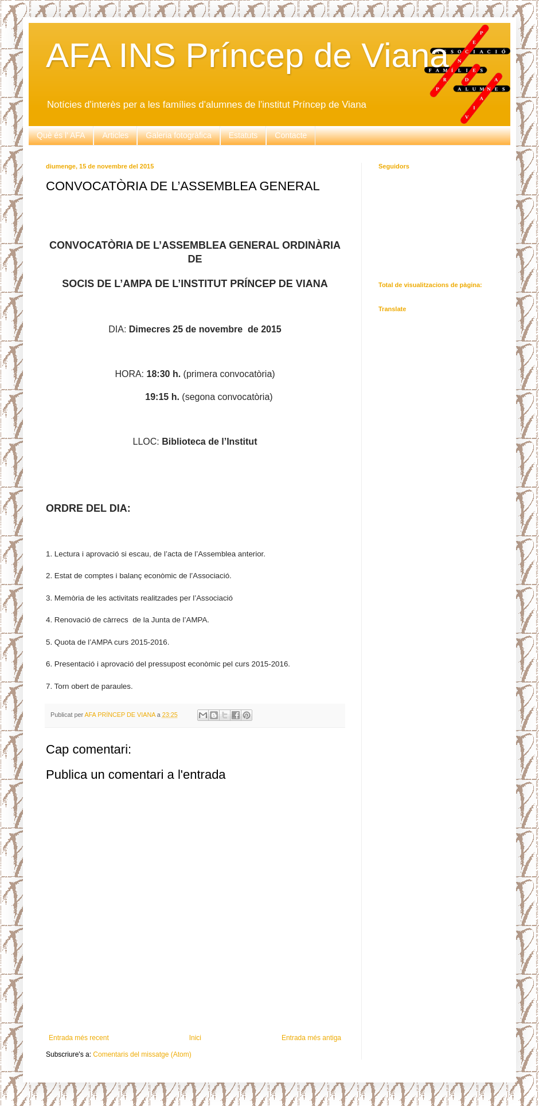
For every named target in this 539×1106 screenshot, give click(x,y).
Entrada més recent (79, 1038)
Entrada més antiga (311, 1038)
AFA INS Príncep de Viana (247, 55)
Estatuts (243, 135)
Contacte (291, 135)
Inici (195, 1038)
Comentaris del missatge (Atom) (142, 1054)
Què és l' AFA (61, 135)
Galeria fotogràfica (178, 135)
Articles (115, 135)
